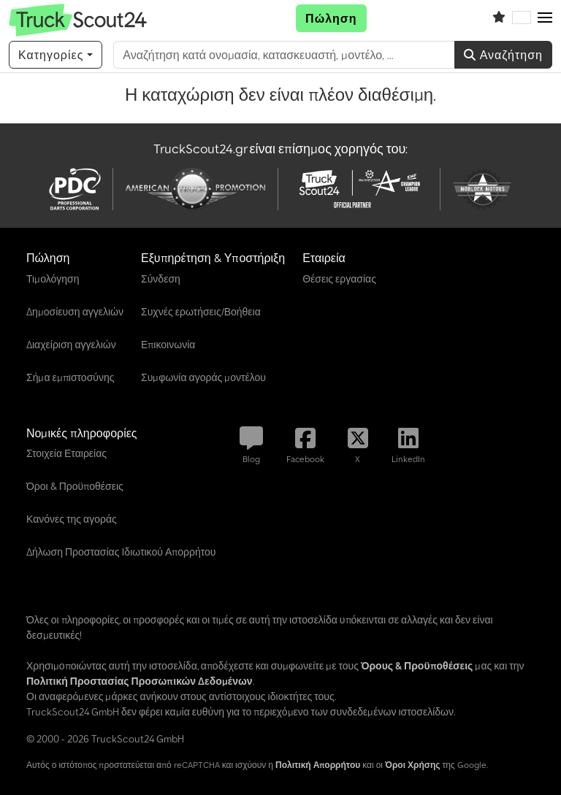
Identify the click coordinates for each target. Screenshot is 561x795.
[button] (545, 18)
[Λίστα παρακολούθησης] (498, 18)
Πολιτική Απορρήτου (317, 764)
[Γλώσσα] (521, 18)
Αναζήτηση (503, 54)
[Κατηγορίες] (55, 55)
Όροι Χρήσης (412, 764)
